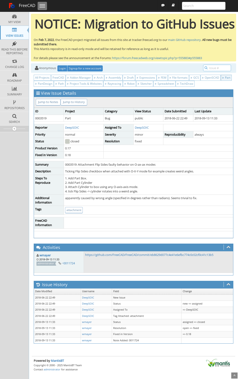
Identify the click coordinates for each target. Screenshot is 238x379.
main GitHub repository (184, 40)
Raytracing (113, 84)
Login (62, 68)
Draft (129, 78)
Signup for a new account (85, 68)
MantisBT (57, 361)
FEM (162, 78)
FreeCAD (22, 5)
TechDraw (185, 84)
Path (59, 84)
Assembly (113, 78)
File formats (178, 78)
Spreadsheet (164, 84)
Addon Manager (79, 78)
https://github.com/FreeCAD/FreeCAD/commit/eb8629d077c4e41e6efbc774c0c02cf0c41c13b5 (149, 255)
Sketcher (145, 84)
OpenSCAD (210, 78)
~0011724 (68, 263)
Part (226, 78)
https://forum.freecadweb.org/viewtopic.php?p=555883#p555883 (157, 58)
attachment (73, 210)
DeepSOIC (72, 127)
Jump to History (74, 102)
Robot (129, 84)
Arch (98, 78)
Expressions (146, 78)
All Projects (42, 78)
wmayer (45, 255)
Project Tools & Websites (84, 84)
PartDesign (43, 84)
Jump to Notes (48, 102)
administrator (52, 369)
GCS (195, 78)
